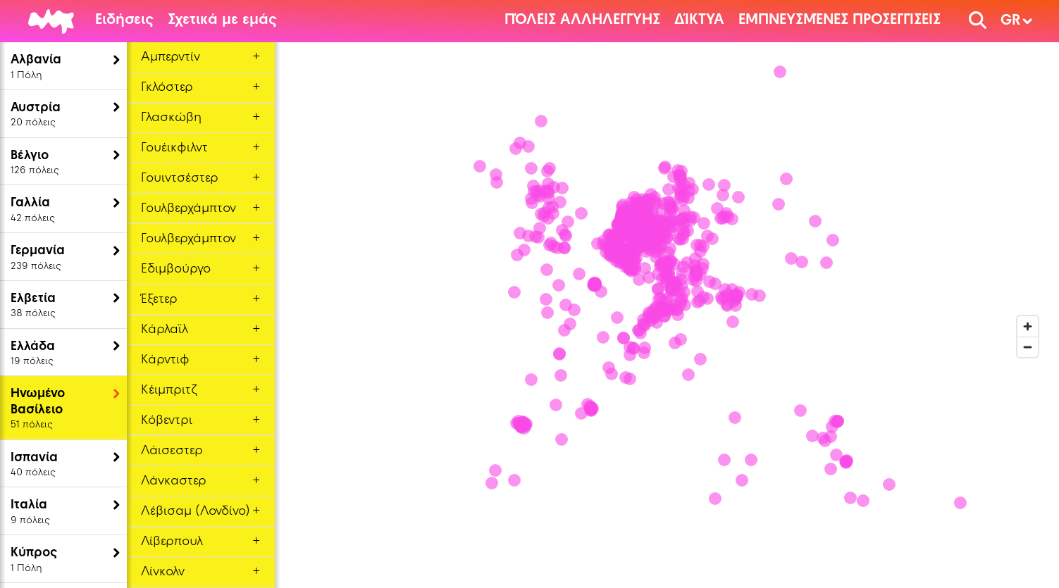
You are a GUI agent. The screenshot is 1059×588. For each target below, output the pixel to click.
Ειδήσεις (124, 20)
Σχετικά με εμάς (222, 20)
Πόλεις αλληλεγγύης (582, 20)
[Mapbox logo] (310, 537)
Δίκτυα (699, 20)
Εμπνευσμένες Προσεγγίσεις (839, 20)
